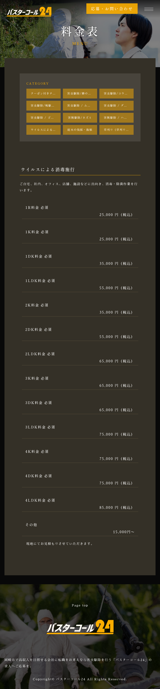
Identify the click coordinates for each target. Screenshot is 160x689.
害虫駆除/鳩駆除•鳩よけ (46, 105)
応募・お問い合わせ (112, 8)
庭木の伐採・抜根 (79, 129)
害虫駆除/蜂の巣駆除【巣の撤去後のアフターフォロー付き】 (82, 93)
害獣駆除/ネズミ (80, 117)
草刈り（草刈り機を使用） (119, 129)
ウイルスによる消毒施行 (46, 129)
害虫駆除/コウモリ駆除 (119, 93)
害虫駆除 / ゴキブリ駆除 (46, 117)
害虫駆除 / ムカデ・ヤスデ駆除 (82, 105)
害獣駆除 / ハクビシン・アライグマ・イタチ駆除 (119, 117)
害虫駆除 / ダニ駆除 (118, 105)
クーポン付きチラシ (45, 93)
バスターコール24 (71, 679)
